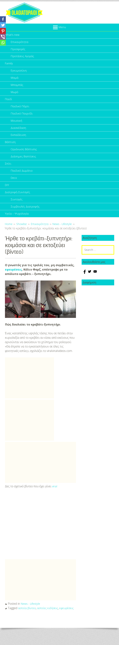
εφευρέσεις (13, 278)
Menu (62, 27)
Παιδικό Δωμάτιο (22, 177)
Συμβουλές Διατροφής (25, 214)
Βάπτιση (10, 147)
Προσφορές (18, 50)
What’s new (12, 35)
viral (54, 495)
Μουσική (16, 125)
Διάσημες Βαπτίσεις (24, 162)
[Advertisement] (29, 386)
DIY (7, 192)
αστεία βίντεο (27, 616)
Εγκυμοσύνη (19, 72)
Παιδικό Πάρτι (20, 110)
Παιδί (8, 102)
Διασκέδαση (18, 132)
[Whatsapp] (3, 43)
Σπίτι (8, 169)
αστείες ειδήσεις (47, 616)
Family (9, 65)
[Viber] (3, 37)
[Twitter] (3, 25)
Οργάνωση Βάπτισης (24, 155)
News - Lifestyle (31, 612)
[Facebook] (3, 19)
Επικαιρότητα (19, 42)
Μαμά (14, 80)
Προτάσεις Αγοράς (23, 57)
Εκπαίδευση (18, 140)
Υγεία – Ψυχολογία (17, 222)
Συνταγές (17, 207)
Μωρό (15, 95)
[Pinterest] (3, 31)
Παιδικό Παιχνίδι (22, 117)
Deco (14, 184)
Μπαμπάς (17, 87)
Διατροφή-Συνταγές (18, 199)
